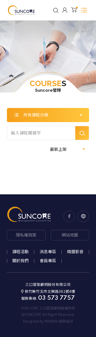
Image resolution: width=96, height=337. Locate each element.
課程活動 (20, 251)
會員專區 (48, 260)
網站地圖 (70, 235)
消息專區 (48, 251)
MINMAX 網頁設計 (59, 321)
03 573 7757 (56, 298)
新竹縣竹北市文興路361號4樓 (48, 291)
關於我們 (20, 260)
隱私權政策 (26, 235)
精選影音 (75, 251)
